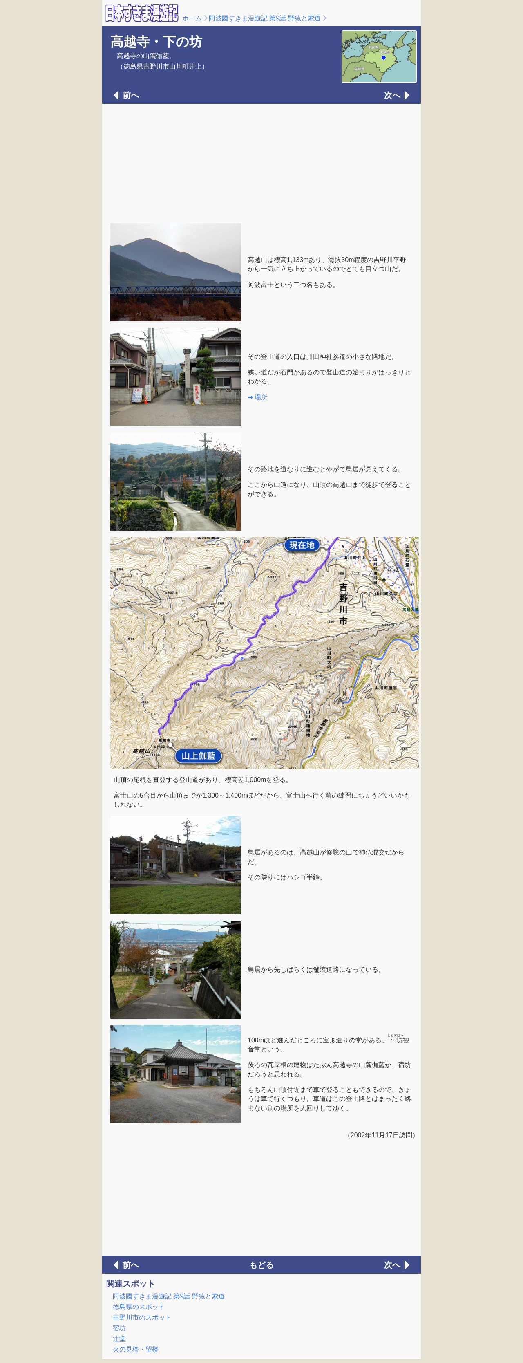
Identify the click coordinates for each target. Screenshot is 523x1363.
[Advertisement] (261, 162)
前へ (131, 95)
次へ (392, 95)
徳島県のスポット (139, 1306)
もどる (261, 1264)
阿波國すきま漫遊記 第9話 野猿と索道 (265, 18)
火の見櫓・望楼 (136, 1349)
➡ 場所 (258, 397)
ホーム (192, 18)
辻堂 (119, 1338)
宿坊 (119, 1328)
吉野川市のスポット (142, 1317)
